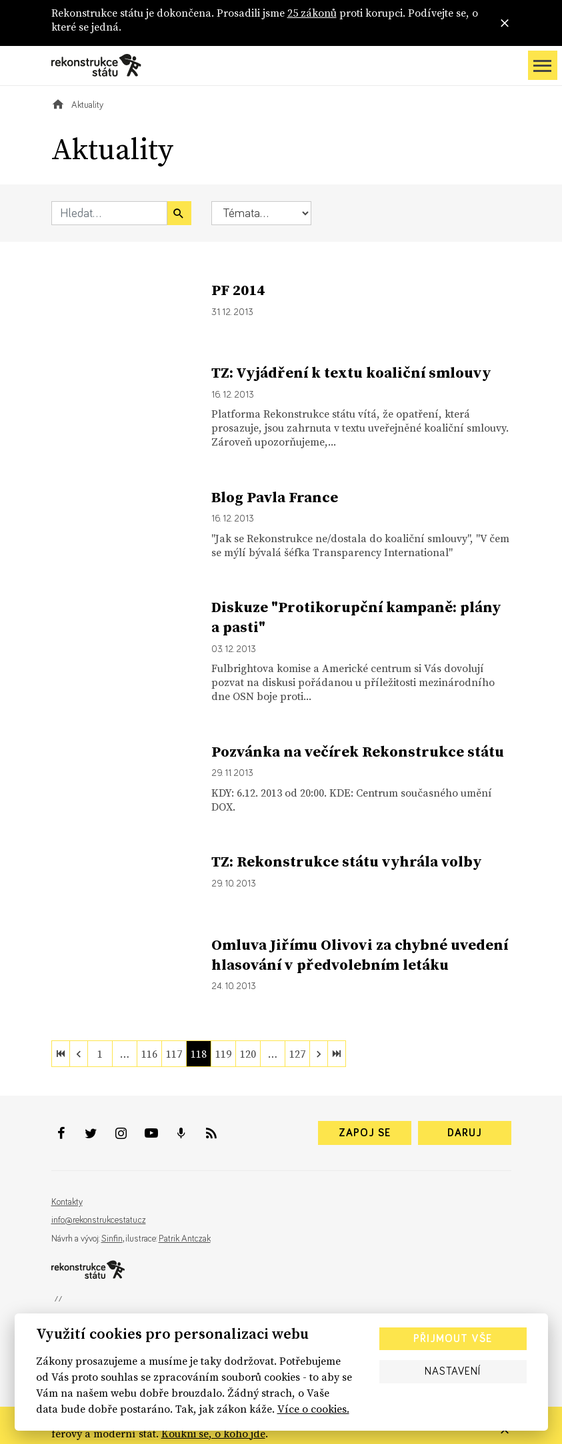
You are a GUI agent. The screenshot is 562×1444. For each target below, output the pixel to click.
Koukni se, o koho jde (213, 1433)
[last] (336, 1053)
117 (174, 1053)
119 (223, 1053)
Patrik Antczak (185, 1239)
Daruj (464, 1133)
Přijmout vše (452, 1338)
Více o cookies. (313, 1408)
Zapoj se (365, 1133)
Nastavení (453, 1371)
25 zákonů (312, 12)
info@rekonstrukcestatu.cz (98, 1220)
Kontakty (67, 1202)
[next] (318, 1053)
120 (248, 1053)
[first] (60, 1053)
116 (149, 1053)
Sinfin (112, 1239)
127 (297, 1053)
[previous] (78, 1053)
